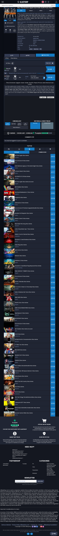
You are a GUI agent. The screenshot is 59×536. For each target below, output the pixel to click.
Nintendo (34, 481)
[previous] (5, 20)
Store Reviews (50, 478)
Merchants (5, 473)
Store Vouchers (50, 471)
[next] (14, 20)
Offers (7, 66)
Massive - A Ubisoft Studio (39, 40)
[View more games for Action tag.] (31, 49)
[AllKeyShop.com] (23, 2)
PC (29, 45)
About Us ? (14, 457)
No (31, 533)
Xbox (34, 43)
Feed (50, 10)
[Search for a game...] (29, 5)
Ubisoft (34, 41)
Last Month (25, 132)
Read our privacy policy (34, 531)
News (41, 10)
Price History (14, 66)
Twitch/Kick (5, 471)
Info (21, 10)
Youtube (25, 471)
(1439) (42, 141)
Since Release (7, 132)
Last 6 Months (19, 132)
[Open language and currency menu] (46, 2)
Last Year (14, 131)
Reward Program (51, 474)
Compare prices (40, 81)
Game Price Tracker (51, 473)
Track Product (16, 135)
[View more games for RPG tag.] (40, 49)
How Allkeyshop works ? (18, 459)
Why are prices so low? (17, 460)
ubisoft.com (36, 38)
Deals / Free (49, 477)
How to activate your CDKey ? (19, 463)
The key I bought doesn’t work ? (19, 461)
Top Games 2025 (51, 480)
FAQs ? (14, 464)
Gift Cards (49, 476)
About (31, 10)
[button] (56, 2)
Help (54, 533)
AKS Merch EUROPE (51, 483)
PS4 (31, 45)
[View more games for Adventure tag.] (36, 49)
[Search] (57, 5)
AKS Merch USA (50, 481)
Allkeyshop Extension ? (17, 466)
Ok (28, 533)
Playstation (35, 478)
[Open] (3, 2)
